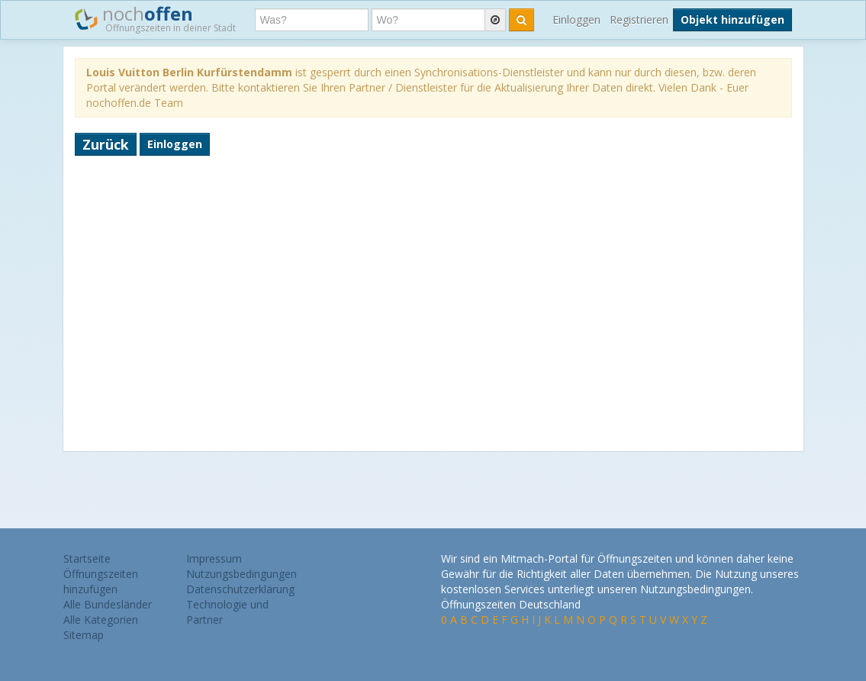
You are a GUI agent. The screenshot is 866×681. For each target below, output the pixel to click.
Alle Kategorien (100, 619)
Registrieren (639, 19)
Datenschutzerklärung (240, 589)
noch (155, 18)
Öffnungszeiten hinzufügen (100, 581)
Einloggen (576, 19)
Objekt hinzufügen (732, 19)
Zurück (105, 144)
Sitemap (83, 635)
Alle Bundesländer (107, 604)
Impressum (214, 558)
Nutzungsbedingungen (241, 573)
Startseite (87, 558)
